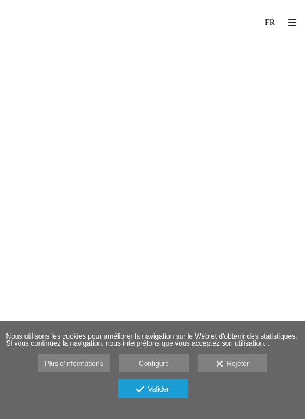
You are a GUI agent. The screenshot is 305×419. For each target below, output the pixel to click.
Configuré (154, 364)
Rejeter (232, 364)
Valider (152, 390)
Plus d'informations (74, 364)
